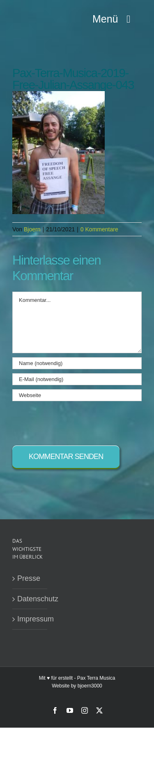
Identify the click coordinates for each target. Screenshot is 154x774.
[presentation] (74, 421)
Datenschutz (30, 599)
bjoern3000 (90, 686)
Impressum (30, 619)
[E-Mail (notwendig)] (77, 379)
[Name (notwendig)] (77, 363)
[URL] (77, 395)
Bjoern (32, 229)
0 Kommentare (99, 229)
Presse (28, 578)
